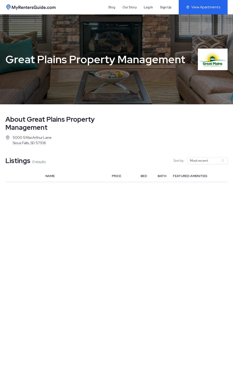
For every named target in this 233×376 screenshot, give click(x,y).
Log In (148, 7)
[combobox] (207, 160)
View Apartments (203, 7)
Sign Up (166, 7)
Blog (112, 7)
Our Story (129, 7)
